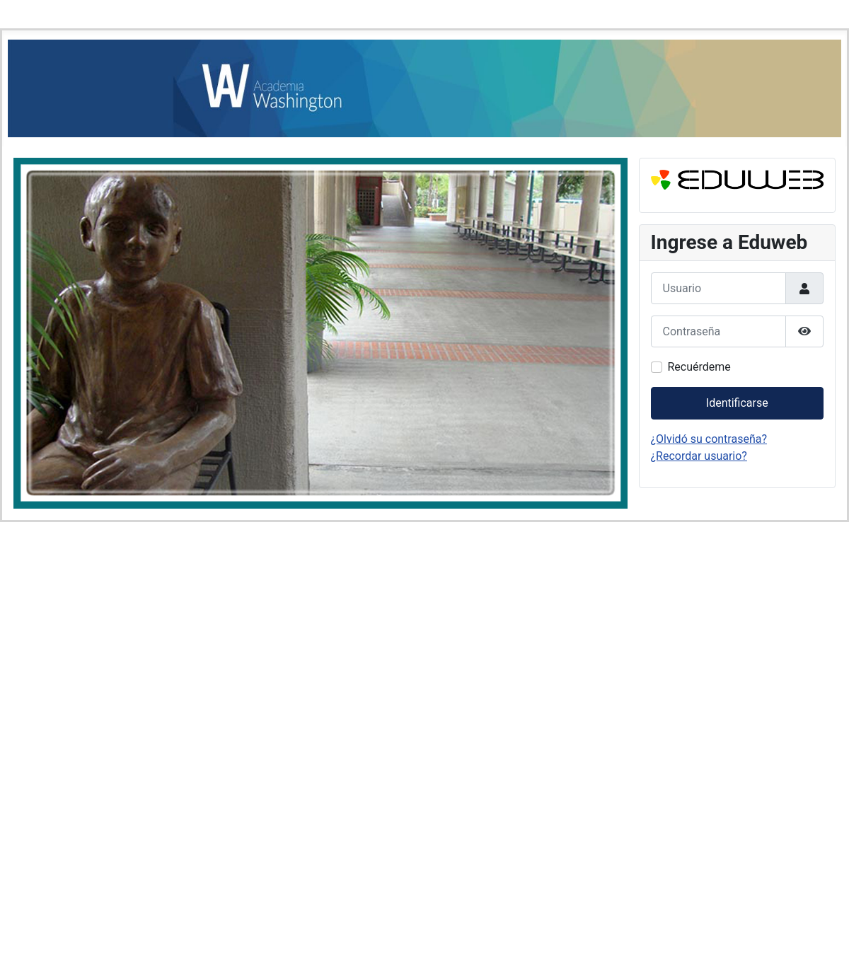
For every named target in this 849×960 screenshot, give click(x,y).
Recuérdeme (699, 367)
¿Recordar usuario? (699, 456)
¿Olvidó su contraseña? (709, 439)
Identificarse (737, 403)
